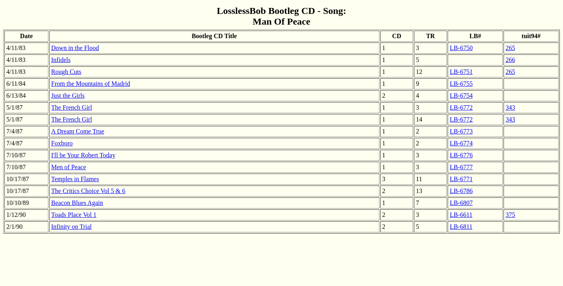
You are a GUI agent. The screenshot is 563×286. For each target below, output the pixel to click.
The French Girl (71, 107)
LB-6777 (461, 167)
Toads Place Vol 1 (73, 214)
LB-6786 (461, 190)
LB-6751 (461, 71)
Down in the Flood (75, 47)
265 (510, 47)
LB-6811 (461, 226)
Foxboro (62, 143)
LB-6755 (461, 83)
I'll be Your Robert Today (83, 155)
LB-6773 (461, 131)
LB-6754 (461, 95)
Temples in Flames (75, 179)
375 (510, 214)
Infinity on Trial (71, 226)
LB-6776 (461, 155)
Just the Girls (67, 95)
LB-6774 (461, 143)
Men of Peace (68, 167)
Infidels (61, 59)
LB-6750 (461, 47)
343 (510, 107)
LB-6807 (461, 202)
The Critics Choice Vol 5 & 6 (88, 190)
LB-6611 (461, 214)
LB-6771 (461, 179)
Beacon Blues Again (77, 202)
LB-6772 (461, 107)
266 (510, 59)
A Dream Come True (77, 131)
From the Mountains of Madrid (90, 83)
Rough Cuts (66, 71)
